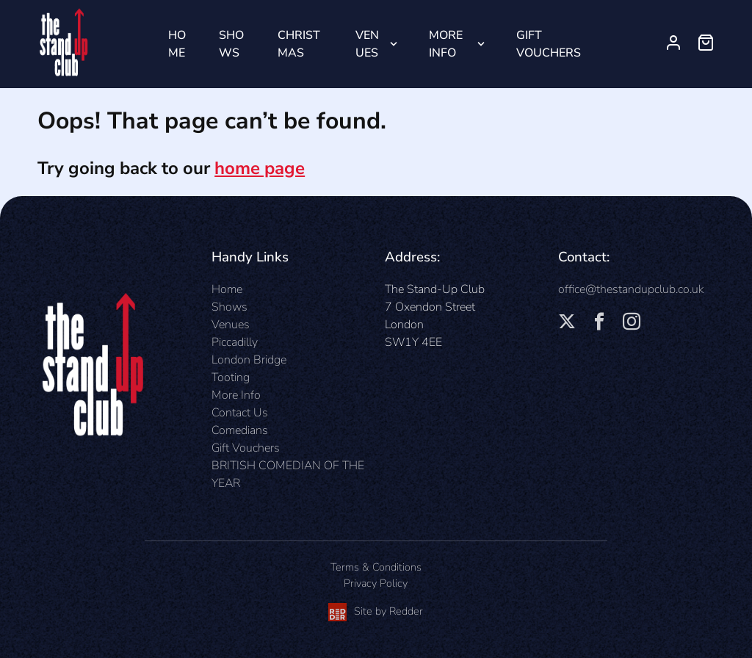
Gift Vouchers (548, 44)
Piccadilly (235, 342)
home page (259, 168)
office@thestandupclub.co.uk (631, 289)
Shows (231, 44)
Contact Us (240, 413)
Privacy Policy (376, 583)
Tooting (231, 377)
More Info (446, 44)
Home (177, 44)
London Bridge (249, 360)
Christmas (299, 44)
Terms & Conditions (376, 567)
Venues (367, 44)
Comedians (240, 430)
